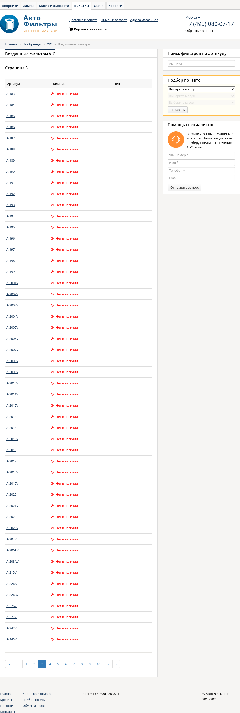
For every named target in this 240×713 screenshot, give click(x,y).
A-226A (11, 583)
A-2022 (11, 517)
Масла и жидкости (54, 5)
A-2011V (12, 394)
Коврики (115, 5)
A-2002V (12, 294)
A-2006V (12, 338)
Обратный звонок (199, 30)
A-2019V (12, 483)
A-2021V (12, 505)
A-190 (10, 171)
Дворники (10, 5)
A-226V (11, 606)
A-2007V (12, 349)
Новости (6, 705)
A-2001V (12, 283)
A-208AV (12, 561)
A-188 (10, 149)
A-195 (10, 227)
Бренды (6, 699)
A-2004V (12, 316)
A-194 (10, 216)
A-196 (10, 238)
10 (98, 664)
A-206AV (12, 550)
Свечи (99, 5)
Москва (192, 17)
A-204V (11, 539)
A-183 (10, 93)
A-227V (11, 617)
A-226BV (12, 594)
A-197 (10, 249)
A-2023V (12, 528)
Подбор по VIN (34, 699)
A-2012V (12, 405)
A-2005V (12, 327)
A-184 (10, 104)
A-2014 (11, 427)
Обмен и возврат (114, 20)
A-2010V (12, 383)
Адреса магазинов (144, 20)
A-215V (11, 572)
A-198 (10, 260)
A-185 (10, 116)
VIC (49, 44)
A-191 (10, 182)
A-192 (10, 194)
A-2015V (12, 439)
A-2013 (11, 416)
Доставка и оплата (83, 20)
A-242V (11, 628)
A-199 (10, 272)
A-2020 (11, 494)
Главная (11, 44)
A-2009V (12, 372)
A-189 (10, 160)
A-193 (10, 205)
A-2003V (12, 305)
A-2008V (12, 361)
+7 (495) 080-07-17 (209, 24)
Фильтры (81, 6)
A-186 (10, 127)
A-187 (10, 138)
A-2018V (12, 472)
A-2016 (11, 450)
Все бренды (32, 44)
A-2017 (11, 461)
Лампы (28, 5)
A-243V (11, 639)
